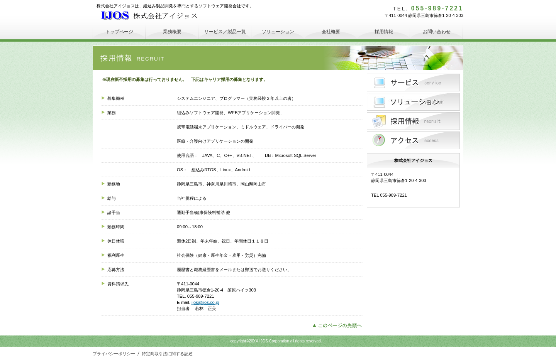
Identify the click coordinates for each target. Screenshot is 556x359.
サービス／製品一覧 (413, 82)
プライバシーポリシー (114, 353)
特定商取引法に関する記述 (167, 353)
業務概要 (172, 31)
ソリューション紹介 (413, 102)
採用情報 (413, 121)
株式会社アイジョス (154, 15)
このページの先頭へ (339, 325)
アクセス (413, 140)
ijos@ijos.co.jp (205, 302)
